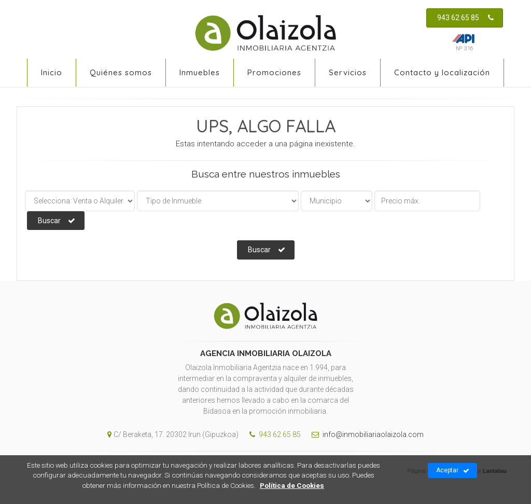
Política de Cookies (292, 485)
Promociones (274, 72)
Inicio (51, 72)
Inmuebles (199, 72)
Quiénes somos (121, 72)
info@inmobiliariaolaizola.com (365, 434)
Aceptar (452, 471)
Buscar (56, 220)
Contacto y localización (442, 72)
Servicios (348, 72)
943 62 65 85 (465, 17)
